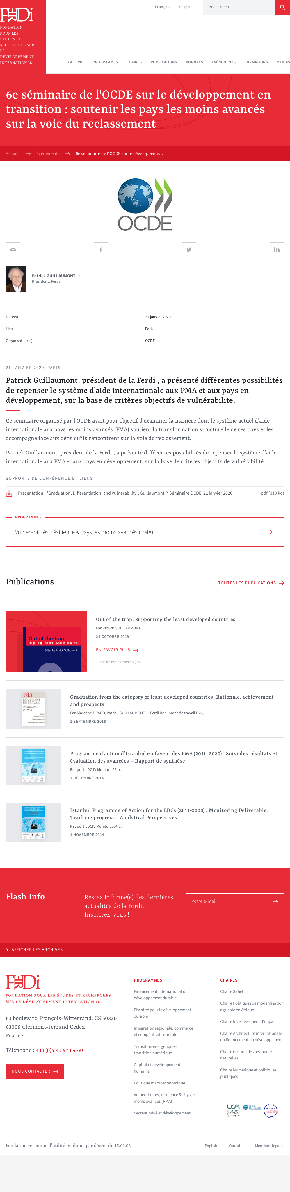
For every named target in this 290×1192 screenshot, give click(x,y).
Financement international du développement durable (161, 995)
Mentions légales (269, 1146)
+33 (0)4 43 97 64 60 (59, 1050)
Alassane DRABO (90, 713)
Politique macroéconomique (159, 1083)
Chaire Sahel (231, 992)
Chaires (134, 62)
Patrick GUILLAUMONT (121, 628)
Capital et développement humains (157, 1068)
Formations (256, 62)
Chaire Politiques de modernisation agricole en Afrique (252, 1006)
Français (162, 7)
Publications (164, 62)
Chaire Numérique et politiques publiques (248, 1073)
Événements (224, 62)
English (186, 7)
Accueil (13, 154)
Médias (283, 62)
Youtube (236, 1146)
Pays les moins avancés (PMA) (121, 662)
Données (194, 62)
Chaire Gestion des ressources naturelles (246, 1055)
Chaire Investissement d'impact (248, 1022)
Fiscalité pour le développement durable (162, 1013)
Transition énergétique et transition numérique (156, 1050)
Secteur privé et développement (162, 1113)
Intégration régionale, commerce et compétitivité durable (163, 1031)
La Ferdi (76, 62)
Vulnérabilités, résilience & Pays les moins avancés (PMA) (143, 532)
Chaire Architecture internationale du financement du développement (251, 1036)
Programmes (105, 62)
